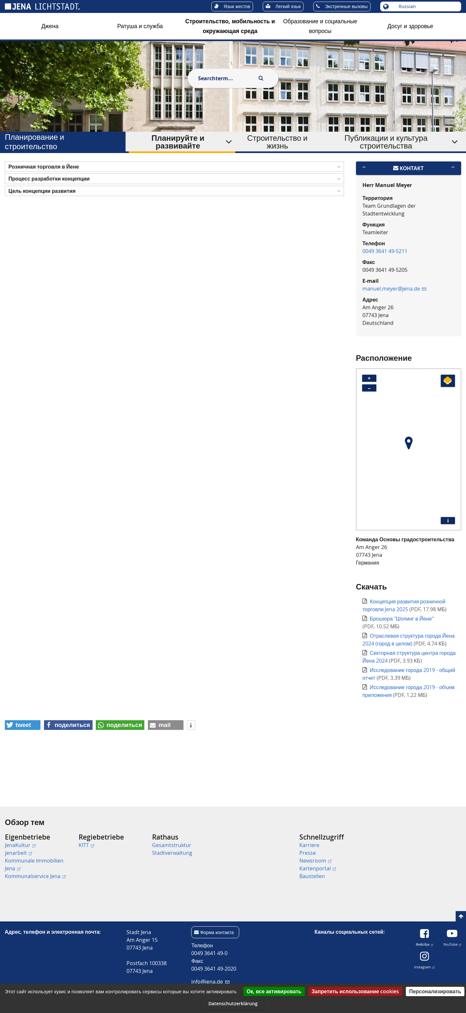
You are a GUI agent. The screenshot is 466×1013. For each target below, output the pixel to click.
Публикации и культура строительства (386, 142)
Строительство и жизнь (277, 142)
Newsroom (315, 860)
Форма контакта (217, 932)
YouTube (452, 943)
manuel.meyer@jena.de (394, 329)
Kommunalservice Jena (35, 876)
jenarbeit (18, 852)
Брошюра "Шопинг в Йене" (402, 659)
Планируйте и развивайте (177, 141)
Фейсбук (424, 943)
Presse (307, 852)
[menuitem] (39, 856)
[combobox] (226, 78)
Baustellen (312, 876)
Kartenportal (317, 868)
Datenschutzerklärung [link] (233, 1003)
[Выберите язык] (426, 6)
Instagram (424, 966)
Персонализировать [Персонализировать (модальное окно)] (435, 991)
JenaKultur (20, 845)
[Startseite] (12, 169)
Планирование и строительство (34, 141)
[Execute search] (261, 78)
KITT (86, 845)
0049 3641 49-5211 (384, 292)
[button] (174, 208)
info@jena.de (210, 981)
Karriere (309, 845)
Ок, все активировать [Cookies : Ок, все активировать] (274, 991)
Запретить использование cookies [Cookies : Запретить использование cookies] (355, 991)
